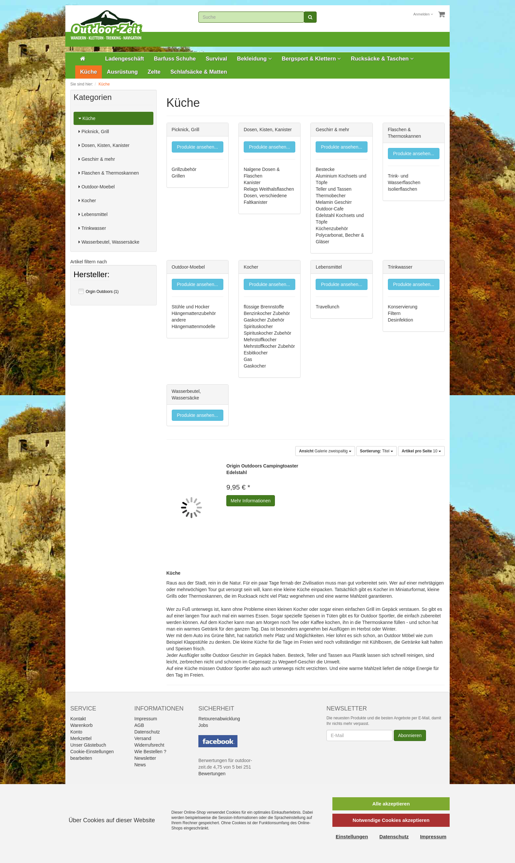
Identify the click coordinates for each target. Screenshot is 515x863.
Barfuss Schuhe (175, 59)
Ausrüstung (122, 72)
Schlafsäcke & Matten (198, 72)
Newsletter (145, 758)
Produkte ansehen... (197, 147)
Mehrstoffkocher (260, 339)
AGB (139, 725)
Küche (88, 72)
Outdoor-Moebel (96, 186)
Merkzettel (81, 738)
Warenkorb (81, 725)
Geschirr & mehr (96, 159)
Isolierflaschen (402, 189)
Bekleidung (254, 59)
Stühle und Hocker (191, 306)
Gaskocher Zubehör (264, 320)
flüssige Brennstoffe (264, 306)
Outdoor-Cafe (330, 208)
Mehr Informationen (250, 500)
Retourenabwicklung (219, 718)
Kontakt (78, 718)
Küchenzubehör (332, 228)
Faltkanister (255, 202)
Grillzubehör (184, 169)
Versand (142, 738)
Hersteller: (91, 275)
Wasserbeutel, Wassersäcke (108, 242)
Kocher (87, 200)
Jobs (203, 725)
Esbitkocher (256, 352)
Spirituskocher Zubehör (267, 333)
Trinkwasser (92, 228)
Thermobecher (331, 195)
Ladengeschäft (124, 59)
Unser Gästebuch (88, 745)
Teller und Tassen (333, 189)
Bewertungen (212, 773)
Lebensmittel (92, 214)
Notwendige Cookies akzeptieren (390, 820)
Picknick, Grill (93, 131)
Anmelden (423, 14)
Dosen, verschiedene (265, 195)
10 (421, 451)
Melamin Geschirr (334, 202)
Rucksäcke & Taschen (382, 59)
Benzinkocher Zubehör (267, 313)
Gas (248, 359)
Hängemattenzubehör (194, 313)
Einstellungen (352, 836)
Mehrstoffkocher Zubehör (269, 346)
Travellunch (327, 306)
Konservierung (402, 306)
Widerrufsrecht (149, 745)
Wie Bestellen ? (150, 751)
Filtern (394, 313)
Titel (376, 451)
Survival (216, 59)
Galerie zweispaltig (325, 451)
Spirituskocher (258, 326)
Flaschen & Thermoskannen (108, 173)
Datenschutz (147, 731)
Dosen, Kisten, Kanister (103, 145)
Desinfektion (400, 320)
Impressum (145, 718)
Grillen (178, 176)
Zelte (153, 72)
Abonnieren (410, 735)
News (140, 764)
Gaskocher (255, 366)
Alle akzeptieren (391, 803)
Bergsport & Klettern (311, 59)
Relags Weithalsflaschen (269, 189)
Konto (76, 731)
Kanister (252, 182)
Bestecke (325, 169)
